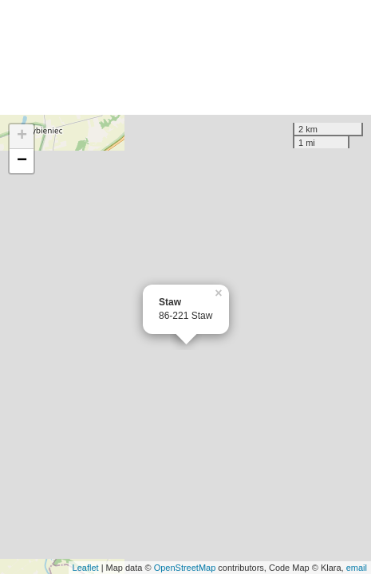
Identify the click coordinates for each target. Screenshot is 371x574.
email (356, 567)
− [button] (22, 161)
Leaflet (86, 567)
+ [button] (22, 136)
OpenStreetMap (185, 567)
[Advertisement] (185, 57)
